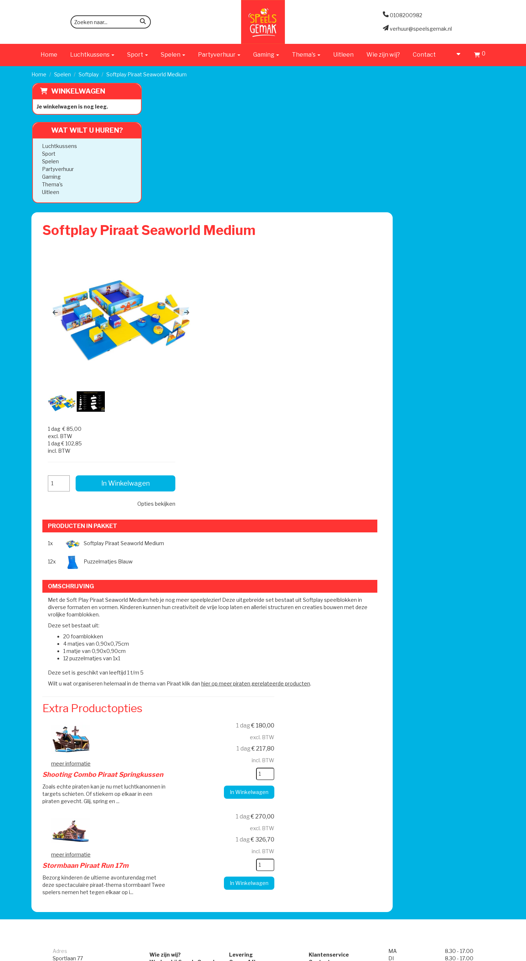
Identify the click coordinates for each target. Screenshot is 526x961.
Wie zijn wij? (383, 54)
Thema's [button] (306, 54)
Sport (48, 154)
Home (49, 54)
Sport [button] (137, 54)
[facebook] (474, 954)
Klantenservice (332, 693)
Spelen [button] (173, 54)
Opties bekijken (453, 191)
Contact (424, 54)
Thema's (51, 184)
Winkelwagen (77, 91)
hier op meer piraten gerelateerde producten (372, 433)
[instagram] (488, 954)
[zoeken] (143, 22)
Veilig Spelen (243, 714)
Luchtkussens (58, 146)
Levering (237, 693)
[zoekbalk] (110, 22)
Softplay (89, 74)
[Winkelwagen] (479, 55)
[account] (455, 54)
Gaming (50, 177)
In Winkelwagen (438, 171)
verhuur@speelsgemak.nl (84, 747)
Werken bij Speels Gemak (172, 700)
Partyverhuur (57, 169)
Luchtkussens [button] (92, 54)
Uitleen (343, 54)
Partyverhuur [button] (219, 54)
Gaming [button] (266, 54)
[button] (171, 186)
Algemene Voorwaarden (344, 707)
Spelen (62, 74)
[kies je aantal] (356, 523)
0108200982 (69, 729)
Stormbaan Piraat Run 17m (256, 563)
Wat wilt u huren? (80, 130)
